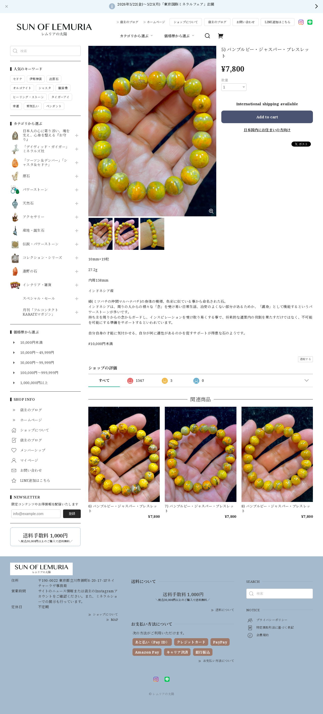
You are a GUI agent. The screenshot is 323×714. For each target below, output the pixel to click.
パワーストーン (35, 190)
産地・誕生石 (33, 230)
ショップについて (186, 22)
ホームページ (156, 22)
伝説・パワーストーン (41, 244)
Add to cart (267, 116)
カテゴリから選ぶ (137, 35)
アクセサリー (33, 217)
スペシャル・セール (39, 298)
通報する (305, 359)
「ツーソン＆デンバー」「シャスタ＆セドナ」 (45, 162)
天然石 (28, 203)
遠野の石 (30, 271)
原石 (26, 176)
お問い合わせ (245, 22)
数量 (224, 80)
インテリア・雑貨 (37, 285)
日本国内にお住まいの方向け (267, 129)
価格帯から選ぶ (179, 35)
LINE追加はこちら (277, 22)
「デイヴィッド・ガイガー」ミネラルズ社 (46, 149)
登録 (72, 513)
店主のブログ (129, 22)
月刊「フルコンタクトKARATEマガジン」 (40, 312)
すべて (104, 380)
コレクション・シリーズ (42, 258)
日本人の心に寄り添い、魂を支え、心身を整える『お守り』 (46, 135)
